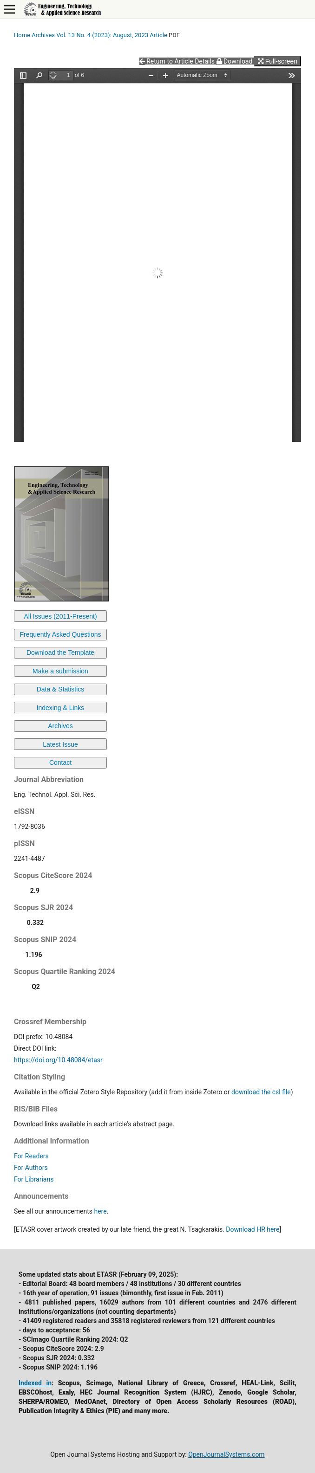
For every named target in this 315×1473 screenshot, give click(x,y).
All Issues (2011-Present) (60, 616)
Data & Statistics (61, 689)
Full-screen (277, 61)
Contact (60, 762)
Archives (43, 35)
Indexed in (35, 1383)
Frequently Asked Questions (60, 634)
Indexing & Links (61, 707)
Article (158, 35)
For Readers (31, 1156)
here (100, 1211)
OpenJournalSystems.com (226, 1454)
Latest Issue (60, 744)
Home (22, 35)
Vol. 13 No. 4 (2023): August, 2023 (102, 35)
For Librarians (33, 1179)
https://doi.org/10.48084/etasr (58, 1060)
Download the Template (60, 652)
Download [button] (235, 61)
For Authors (31, 1167)
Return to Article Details (178, 61)
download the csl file (261, 1092)
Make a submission (60, 671)
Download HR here (252, 1229)
